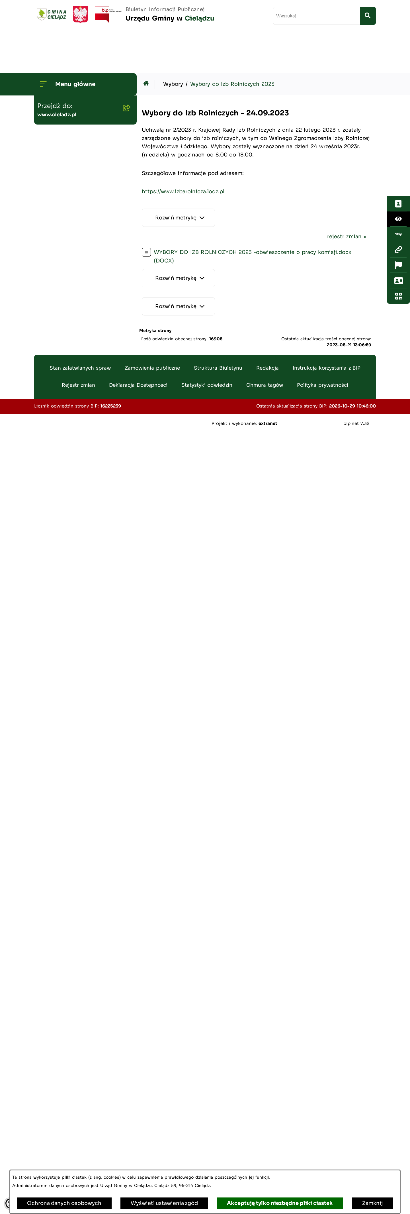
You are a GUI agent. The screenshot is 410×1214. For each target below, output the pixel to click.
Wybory (50, 554)
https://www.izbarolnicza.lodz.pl (183, 149)
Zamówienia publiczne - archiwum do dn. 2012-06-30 (78, 326)
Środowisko (55, 182)
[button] (125, 91)
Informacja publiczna (67, 985)
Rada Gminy (55, 109)
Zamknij (372, 1203)
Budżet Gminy (58, 145)
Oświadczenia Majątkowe (73, 278)
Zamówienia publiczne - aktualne (71, 300)
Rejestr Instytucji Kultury (73, 535)
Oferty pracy (56, 481)
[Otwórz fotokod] (398, 153)
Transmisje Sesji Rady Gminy (78, 127)
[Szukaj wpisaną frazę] (368, 16)
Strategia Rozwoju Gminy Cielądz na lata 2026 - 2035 (76, 222)
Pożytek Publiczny (63, 462)
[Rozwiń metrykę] (178, 176)
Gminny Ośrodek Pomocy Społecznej (73, 378)
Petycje (49, 1022)
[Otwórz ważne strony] (398, 123)
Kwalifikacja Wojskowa (69, 1139)
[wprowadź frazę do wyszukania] (316, 16)
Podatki (50, 400)
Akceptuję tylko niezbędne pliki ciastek (280, 1203)
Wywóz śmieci (58, 444)
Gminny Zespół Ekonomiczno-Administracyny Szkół (80, 352)
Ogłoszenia (54, 164)
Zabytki (49, 1058)
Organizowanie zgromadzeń (76, 949)
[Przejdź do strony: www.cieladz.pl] (398, 107)
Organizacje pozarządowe (73, 967)
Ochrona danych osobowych (64, 1203)
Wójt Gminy (55, 91)
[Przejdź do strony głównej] (124, 14)
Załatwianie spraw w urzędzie (78, 930)
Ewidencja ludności (65, 499)
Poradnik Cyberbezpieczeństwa (68, 1080)
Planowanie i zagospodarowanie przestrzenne (64, 252)
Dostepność (55, 1040)
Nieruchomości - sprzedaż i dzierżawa (76, 422)
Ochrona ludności (63, 1120)
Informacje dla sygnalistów (75, 1102)
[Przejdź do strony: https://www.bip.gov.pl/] (398, 92)
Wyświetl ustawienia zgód (164, 1203)
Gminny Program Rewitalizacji (79, 200)
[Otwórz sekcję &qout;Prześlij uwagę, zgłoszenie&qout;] (398, 138)
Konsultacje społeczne (69, 1003)
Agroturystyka (58, 517)
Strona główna (59, 73)
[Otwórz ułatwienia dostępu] (398, 76)
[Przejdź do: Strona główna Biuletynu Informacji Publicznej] (147, 42)
